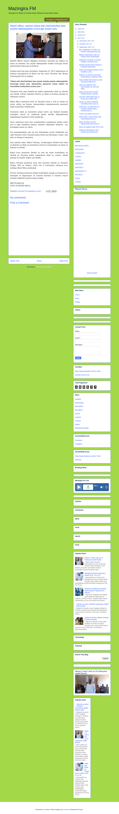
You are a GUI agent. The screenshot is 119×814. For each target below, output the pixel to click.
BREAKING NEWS (82, 146)
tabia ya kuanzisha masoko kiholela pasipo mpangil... (89, 93)
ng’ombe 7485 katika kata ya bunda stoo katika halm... (89, 98)
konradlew (65, 809)
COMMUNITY (80, 153)
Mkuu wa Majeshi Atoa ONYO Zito (91, 127)
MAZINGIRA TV (80, 171)
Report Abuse (81, 189)
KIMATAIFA (79, 164)
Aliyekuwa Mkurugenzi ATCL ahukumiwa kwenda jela (89, 131)
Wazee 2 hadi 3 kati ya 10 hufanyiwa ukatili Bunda (94, 559)
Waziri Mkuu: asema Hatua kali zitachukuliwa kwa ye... (90, 118)
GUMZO (78, 156)
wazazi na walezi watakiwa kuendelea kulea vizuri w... (89, 103)
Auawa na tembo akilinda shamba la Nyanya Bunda (97, 618)
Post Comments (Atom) (43, 267)
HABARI (78, 160)
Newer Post (14, 261)
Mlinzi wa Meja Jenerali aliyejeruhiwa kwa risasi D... (89, 123)
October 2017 (84, 44)
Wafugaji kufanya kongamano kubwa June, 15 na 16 (95, 574)
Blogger (80, 809)
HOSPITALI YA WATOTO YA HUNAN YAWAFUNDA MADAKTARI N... (89, 109)
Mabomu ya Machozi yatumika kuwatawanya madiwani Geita (90, 76)
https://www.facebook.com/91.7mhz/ (88, 371)
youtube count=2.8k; (82, 375)
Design (77, 302)
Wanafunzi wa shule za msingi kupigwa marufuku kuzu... (90, 61)
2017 (80, 38)
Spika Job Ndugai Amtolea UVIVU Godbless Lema (91, 71)
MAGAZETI (79, 167)
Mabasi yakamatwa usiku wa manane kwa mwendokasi (89, 56)
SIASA (77, 178)
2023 (80, 32)
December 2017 (85, 41)
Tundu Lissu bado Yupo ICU (89, 114)
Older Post (63, 261)
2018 (80, 35)
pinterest (78, 460)
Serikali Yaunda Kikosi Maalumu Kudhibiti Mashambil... (90, 66)
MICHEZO (79, 175)
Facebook (78, 440)
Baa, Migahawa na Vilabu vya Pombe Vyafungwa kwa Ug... (90, 51)
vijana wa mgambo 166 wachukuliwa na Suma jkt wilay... (89, 87)
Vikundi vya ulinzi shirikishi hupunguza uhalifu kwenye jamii (82, 707)
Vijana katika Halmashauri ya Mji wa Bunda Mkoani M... (90, 81)
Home (39, 261)
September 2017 (85, 47)
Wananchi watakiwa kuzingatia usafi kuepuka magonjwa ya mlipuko (95, 590)
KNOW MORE (92, 273)
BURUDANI (79, 149)
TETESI (78, 182)
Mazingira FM (22, 8)
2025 (80, 29)
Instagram (78, 444)
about (77, 298)
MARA (77, 424)
